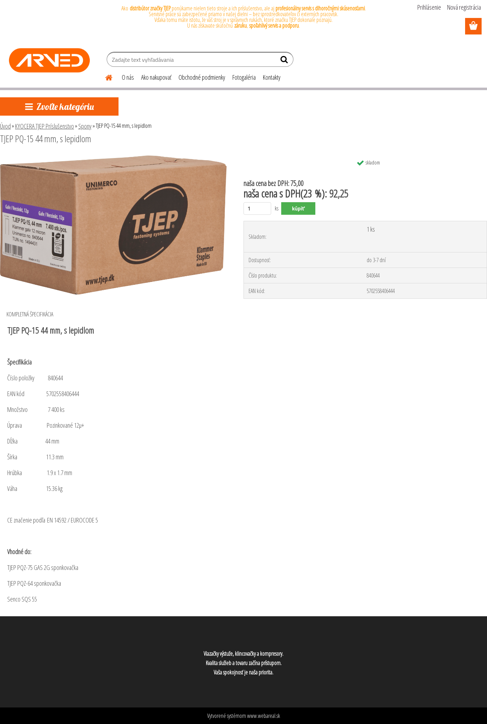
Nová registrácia (464, 7)
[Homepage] (104, 76)
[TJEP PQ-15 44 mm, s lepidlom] (113, 158)
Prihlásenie (429, 7)
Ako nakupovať (156, 77)
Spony (85, 126)
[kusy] (257, 208)
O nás (128, 77)
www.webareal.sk (263, 716)
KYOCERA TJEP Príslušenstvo (44, 126)
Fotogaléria (244, 77)
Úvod (5, 126)
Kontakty (271, 77)
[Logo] (49, 60)
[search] (285, 61)
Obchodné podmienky (201, 77)
